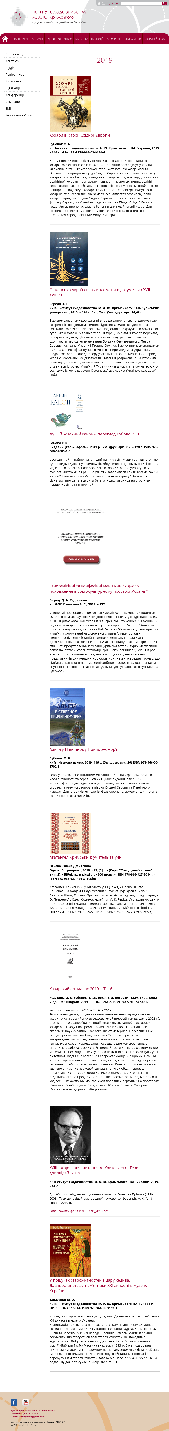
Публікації (97, 39)
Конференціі (114, 39)
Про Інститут (20, 39)
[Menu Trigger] (12, 4)
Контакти (37, 39)
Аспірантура (65, 39)
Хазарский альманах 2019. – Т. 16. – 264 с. (81, 1010)
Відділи (50, 39)
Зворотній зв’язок (155, 39)
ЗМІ (139, 39)
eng (117, 3)
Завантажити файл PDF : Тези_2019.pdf (79, 1211)
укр (111, 3)
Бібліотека (81, 39)
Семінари (130, 39)
